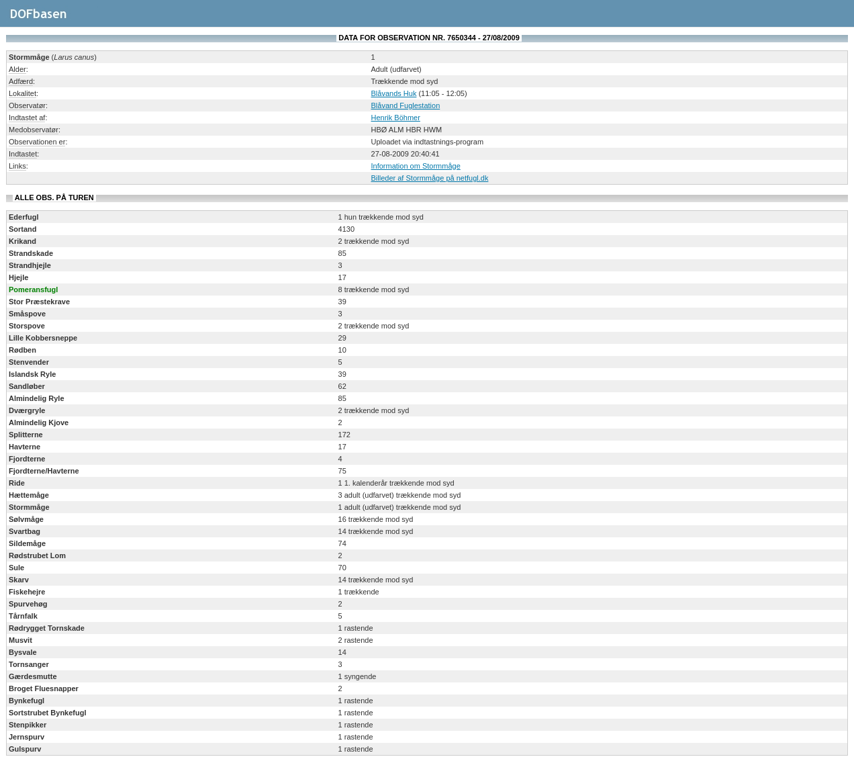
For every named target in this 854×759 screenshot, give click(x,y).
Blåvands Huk (394, 93)
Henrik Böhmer (395, 118)
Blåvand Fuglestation (405, 105)
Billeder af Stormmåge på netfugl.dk (430, 178)
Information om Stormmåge (416, 166)
